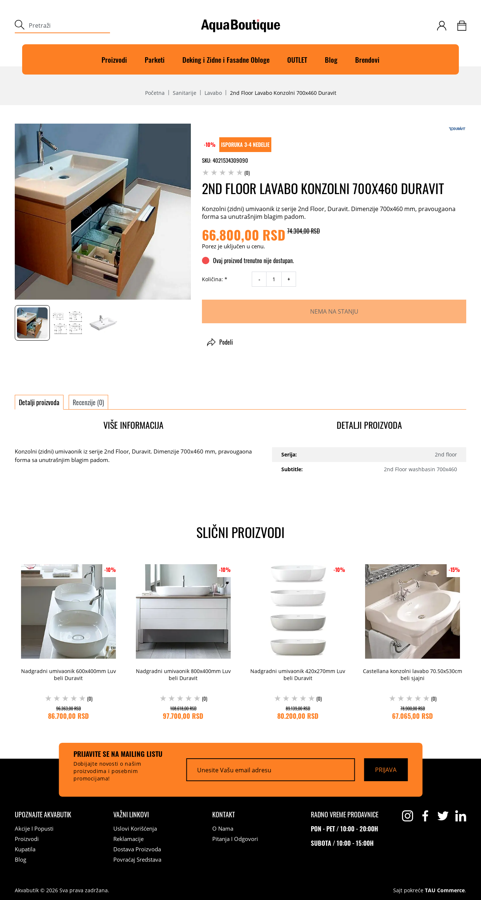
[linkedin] (460, 815)
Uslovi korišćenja (135, 828)
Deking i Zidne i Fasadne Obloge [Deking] (225, 59)
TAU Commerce (445, 890)
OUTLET (297, 59)
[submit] (19, 25)
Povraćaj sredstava (137, 859)
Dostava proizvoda (137, 849)
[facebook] (425, 815)
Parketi (155, 59)
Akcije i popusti (34, 828)
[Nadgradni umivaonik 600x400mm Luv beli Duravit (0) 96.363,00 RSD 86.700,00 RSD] (68, 640)
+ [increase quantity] (289, 279)
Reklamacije (128, 838)
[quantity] (274, 279)
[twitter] (443, 815)
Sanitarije (184, 93)
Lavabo (213, 93)
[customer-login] (441, 26)
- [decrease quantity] (259, 279)
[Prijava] (386, 769)
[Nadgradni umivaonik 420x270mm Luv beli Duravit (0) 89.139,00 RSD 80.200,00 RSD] (298, 640)
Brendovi (367, 59)
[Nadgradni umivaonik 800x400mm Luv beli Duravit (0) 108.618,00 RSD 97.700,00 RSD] (183, 640)
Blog (331, 59)
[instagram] (407, 815)
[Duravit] (457, 129)
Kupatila (25, 849)
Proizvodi (114, 59)
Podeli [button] (220, 342)
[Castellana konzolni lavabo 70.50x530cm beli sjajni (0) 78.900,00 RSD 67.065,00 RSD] (412, 640)
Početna (155, 93)
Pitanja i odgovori (235, 838)
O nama (222, 828)
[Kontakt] (223, 814)
